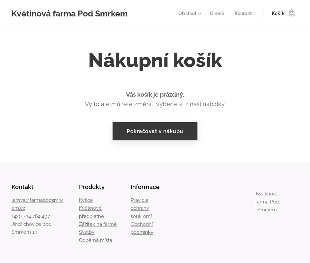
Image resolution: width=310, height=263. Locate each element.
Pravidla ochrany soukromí (141, 208)
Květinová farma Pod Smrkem (267, 202)
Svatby (86, 232)
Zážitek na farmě (98, 224)
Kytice (86, 200)
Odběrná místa (95, 240)
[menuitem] (187, 13)
